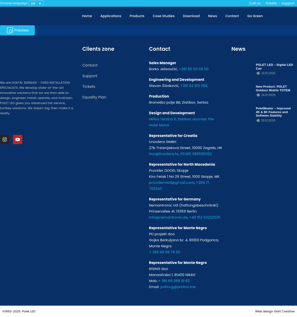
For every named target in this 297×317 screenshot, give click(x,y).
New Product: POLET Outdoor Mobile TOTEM (273, 88)
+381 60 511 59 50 (194, 69)
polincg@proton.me (178, 286)
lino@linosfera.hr (163, 153)
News (212, 16)
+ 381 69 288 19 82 (174, 280)
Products (137, 16)
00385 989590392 (196, 153)
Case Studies (164, 16)
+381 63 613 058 (194, 85)
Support (287, 3)
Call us (255, 3)
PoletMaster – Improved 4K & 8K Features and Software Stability (273, 112)
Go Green (255, 16)
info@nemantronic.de (168, 217)
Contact (232, 16)
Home (87, 16)
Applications (110, 16)
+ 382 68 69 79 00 (164, 252)
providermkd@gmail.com (171, 182)
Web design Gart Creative (275, 311)
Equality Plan (94, 97)
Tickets (271, 3)
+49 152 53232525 (204, 217)
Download (191, 16)
